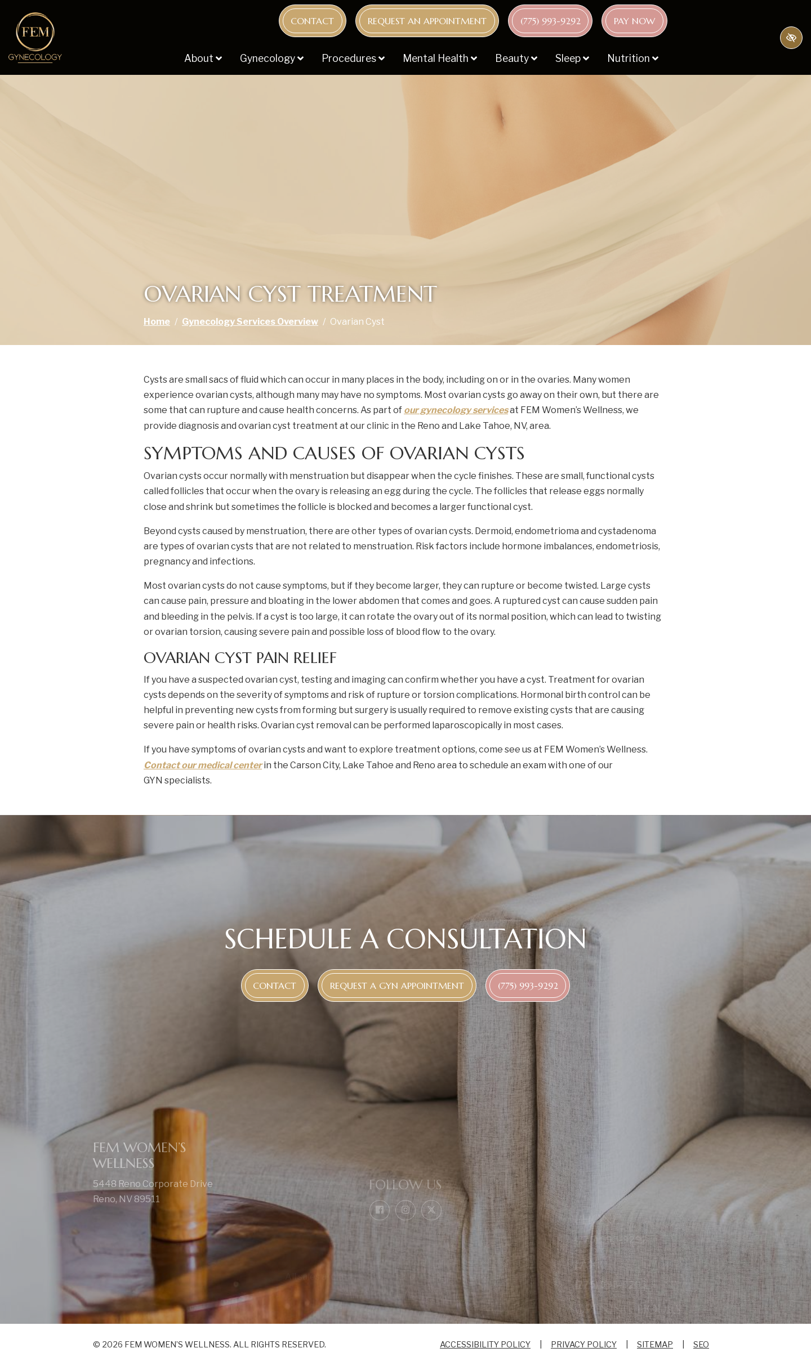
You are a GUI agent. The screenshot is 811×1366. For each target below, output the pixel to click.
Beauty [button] (516, 58)
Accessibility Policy (485, 1345)
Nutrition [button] (632, 58)
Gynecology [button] (272, 58)
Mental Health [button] (440, 58)
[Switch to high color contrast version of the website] (791, 37)
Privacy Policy (584, 1345)
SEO (701, 1345)
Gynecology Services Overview (250, 321)
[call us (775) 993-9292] (550, 21)
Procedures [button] (353, 58)
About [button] (203, 58)
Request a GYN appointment (397, 985)
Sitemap (655, 1345)
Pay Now (634, 20)
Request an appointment (427, 20)
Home (157, 321)
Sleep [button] (572, 58)
